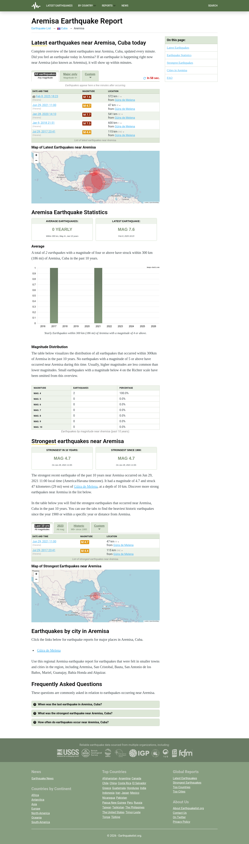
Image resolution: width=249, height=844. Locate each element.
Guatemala (119, 788)
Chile (105, 783)
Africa (35, 795)
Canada (136, 778)
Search (213, 5)
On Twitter (179, 817)
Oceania (36, 817)
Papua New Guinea (114, 802)
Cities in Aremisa (177, 70)
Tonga (106, 817)
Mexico (134, 792)
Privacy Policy (181, 821)
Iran (118, 792)
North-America (40, 813)
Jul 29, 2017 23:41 (43, 131)
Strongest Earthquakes (180, 62)
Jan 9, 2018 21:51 (43, 122)
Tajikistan (118, 807)
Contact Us (180, 813)
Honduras (133, 788)
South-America (40, 822)
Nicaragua (108, 797)
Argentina (125, 778)
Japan (125, 792)
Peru (130, 802)
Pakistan (121, 797)
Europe (35, 808)
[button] (36, 155)
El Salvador (139, 783)
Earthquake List (41, 28)
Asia (34, 804)
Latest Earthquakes (59, 5)
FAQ (169, 78)
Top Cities (179, 791)
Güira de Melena (125, 100)
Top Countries (181, 787)
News (125, 5)
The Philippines (135, 807)
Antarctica (37, 799)
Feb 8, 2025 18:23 (47, 96)
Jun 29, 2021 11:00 (44, 105)
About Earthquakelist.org (188, 808)
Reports (109, 5)
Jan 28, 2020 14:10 (44, 114)
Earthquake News (43, 778)
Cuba (62, 28)
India (143, 788)
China (113, 783)
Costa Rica (124, 783)
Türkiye (115, 817)
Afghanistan (109, 778)
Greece (106, 788)
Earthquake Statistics (179, 55)
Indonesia (108, 792)
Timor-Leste (133, 812)
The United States (113, 812)
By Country (87, 5)
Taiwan (106, 807)
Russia (138, 802)
